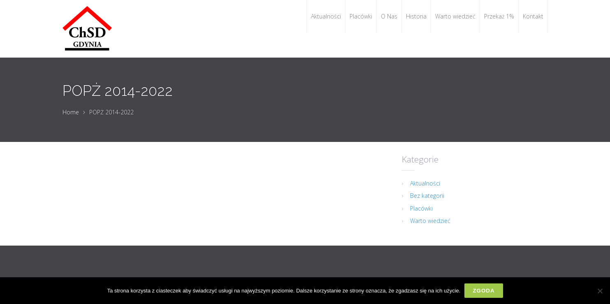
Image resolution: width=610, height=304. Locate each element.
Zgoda (483, 291)
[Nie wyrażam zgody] (600, 291)
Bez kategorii (427, 196)
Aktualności (425, 183)
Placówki (421, 208)
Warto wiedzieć (430, 221)
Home (71, 112)
